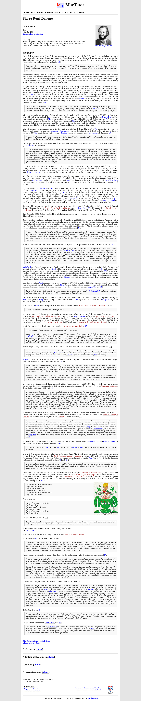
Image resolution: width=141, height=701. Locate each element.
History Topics (52, 12)
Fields (62, 285)
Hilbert (25, 299)
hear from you (93, 698)
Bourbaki (82, 98)
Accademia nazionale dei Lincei (76, 476)
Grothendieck (93, 133)
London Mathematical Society (73, 326)
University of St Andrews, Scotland (88, 690)
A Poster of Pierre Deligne (32, 643)
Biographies (37, 12)
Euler (28, 437)
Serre (53, 188)
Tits (49, 119)
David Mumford (109, 200)
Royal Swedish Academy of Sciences (92, 305)
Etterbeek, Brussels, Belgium (33, 34)
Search (80, 12)
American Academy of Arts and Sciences (91, 322)
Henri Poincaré (83, 208)
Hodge (41, 299)
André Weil (27, 267)
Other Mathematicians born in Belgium (36, 641)
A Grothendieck (94, 291)
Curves (71, 12)
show (39, 649)
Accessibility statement (32, 691)
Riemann (67, 277)
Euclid (31, 94)
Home (26, 12)
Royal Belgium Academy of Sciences (46, 316)
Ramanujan (53, 591)
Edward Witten (68, 250)
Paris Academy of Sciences (106, 316)
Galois (76, 299)
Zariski (69, 180)
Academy (61, 417)
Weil (100, 269)
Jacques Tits (106, 117)
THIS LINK (30, 530)
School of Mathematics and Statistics (88, 688)
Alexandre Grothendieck (35, 172)
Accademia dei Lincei (109, 386)
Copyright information (32, 689)
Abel (90, 458)
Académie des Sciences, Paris (91, 472)
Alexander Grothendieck (60, 131)
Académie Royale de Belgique (84, 474)
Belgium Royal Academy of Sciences (58, 208)
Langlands (105, 299)
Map (64, 12)
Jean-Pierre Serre (112, 180)
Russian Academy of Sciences (73, 534)
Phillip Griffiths (93, 441)
